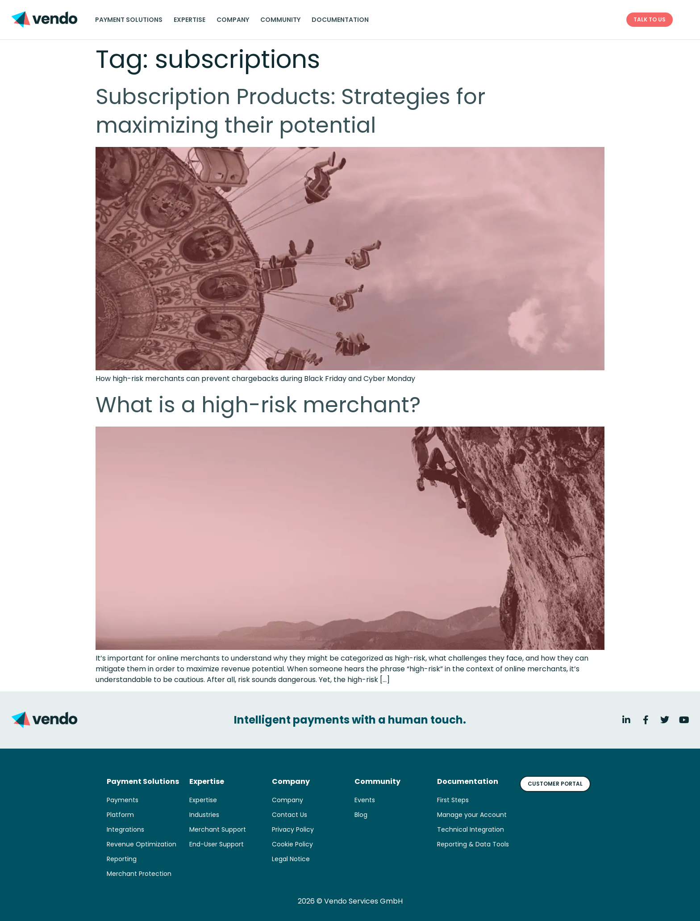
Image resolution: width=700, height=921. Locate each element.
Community (280, 19)
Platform (120, 814)
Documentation (340, 19)
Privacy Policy (293, 829)
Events (364, 799)
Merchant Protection (139, 873)
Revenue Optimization (141, 844)
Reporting (122, 858)
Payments (122, 799)
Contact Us (289, 814)
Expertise (189, 19)
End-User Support (216, 844)
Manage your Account (472, 814)
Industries (204, 814)
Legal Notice (291, 858)
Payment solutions (128, 19)
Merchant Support (217, 829)
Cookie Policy (292, 844)
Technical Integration (470, 829)
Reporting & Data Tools (473, 844)
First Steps (453, 799)
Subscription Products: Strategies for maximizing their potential (290, 111)
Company (233, 19)
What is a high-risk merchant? (258, 405)
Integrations (125, 829)
